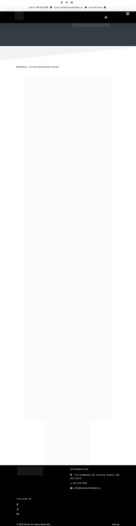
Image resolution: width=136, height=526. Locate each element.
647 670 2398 (42, 7)
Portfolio (21, 67)
